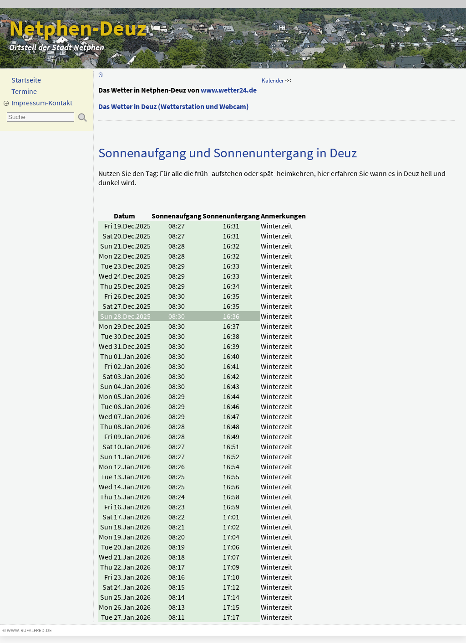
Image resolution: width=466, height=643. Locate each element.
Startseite (26, 79)
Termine (24, 91)
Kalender (273, 80)
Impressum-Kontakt (41, 102)
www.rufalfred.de (29, 630)
